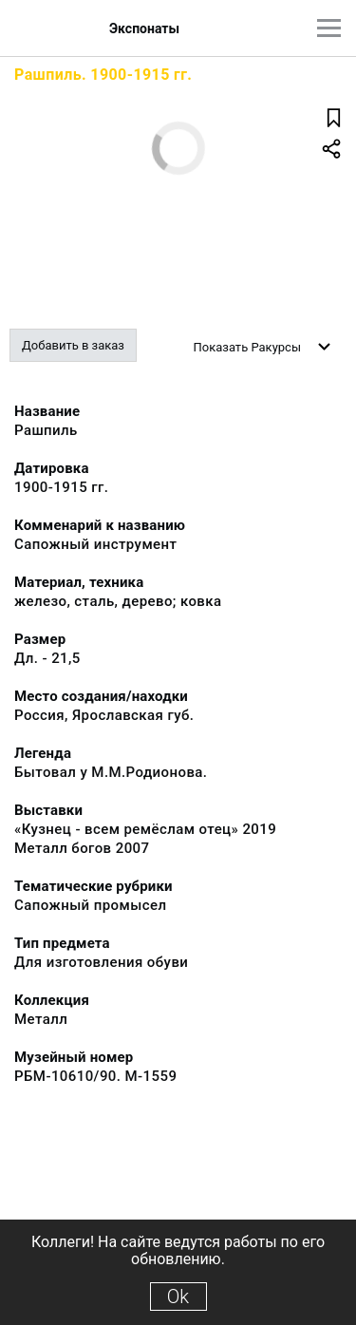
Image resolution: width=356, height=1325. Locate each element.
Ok (178, 1296)
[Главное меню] (329, 28)
